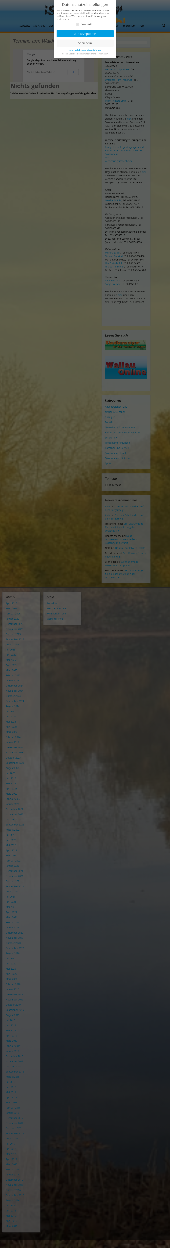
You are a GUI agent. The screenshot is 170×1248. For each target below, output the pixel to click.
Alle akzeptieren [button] (85, 34)
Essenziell (84, 24)
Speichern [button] (85, 43)
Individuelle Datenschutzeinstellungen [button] (85, 50)
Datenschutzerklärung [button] (86, 54)
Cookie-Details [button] (68, 54)
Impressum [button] (103, 54)
